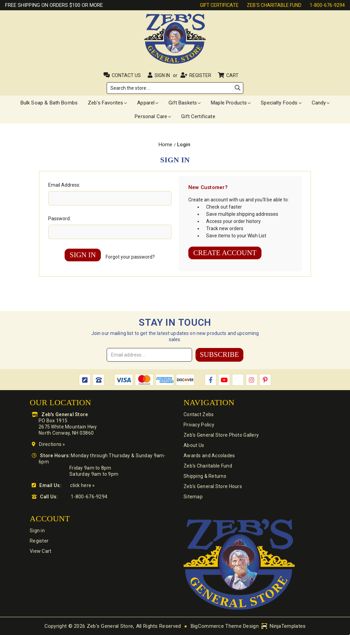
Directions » (52, 444)
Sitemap (193, 496)
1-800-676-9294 (327, 5)
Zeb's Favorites (107, 103)
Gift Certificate (219, 5)
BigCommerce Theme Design (225, 626)
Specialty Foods (281, 103)
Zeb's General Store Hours (213, 486)
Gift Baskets (185, 103)
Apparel (147, 103)
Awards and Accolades (209, 455)
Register (200, 75)
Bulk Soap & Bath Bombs (49, 103)
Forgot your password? (130, 257)
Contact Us (126, 75)
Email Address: (64, 185)
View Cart (41, 551)
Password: (59, 218)
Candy (321, 103)
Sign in (162, 75)
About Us (194, 445)
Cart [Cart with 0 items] (233, 75)
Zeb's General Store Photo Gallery (221, 435)
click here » (82, 485)
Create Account (225, 253)
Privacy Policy (199, 424)
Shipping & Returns (205, 476)
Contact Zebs (199, 414)
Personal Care (153, 116)
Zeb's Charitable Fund (274, 5)
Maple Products (231, 103)
